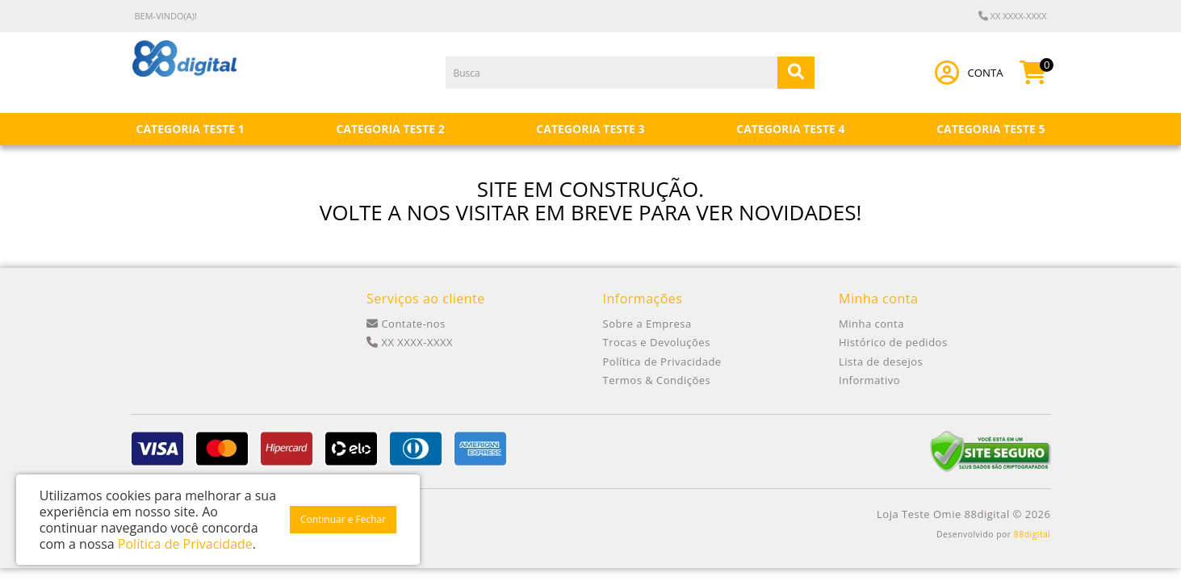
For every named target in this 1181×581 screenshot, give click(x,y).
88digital (1032, 534)
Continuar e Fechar (343, 519)
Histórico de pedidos (893, 342)
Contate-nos (406, 323)
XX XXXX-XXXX (1012, 16)
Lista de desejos (881, 361)
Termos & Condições (657, 380)
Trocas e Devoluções (656, 342)
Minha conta (871, 323)
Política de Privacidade (662, 361)
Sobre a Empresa (647, 323)
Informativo (869, 380)
